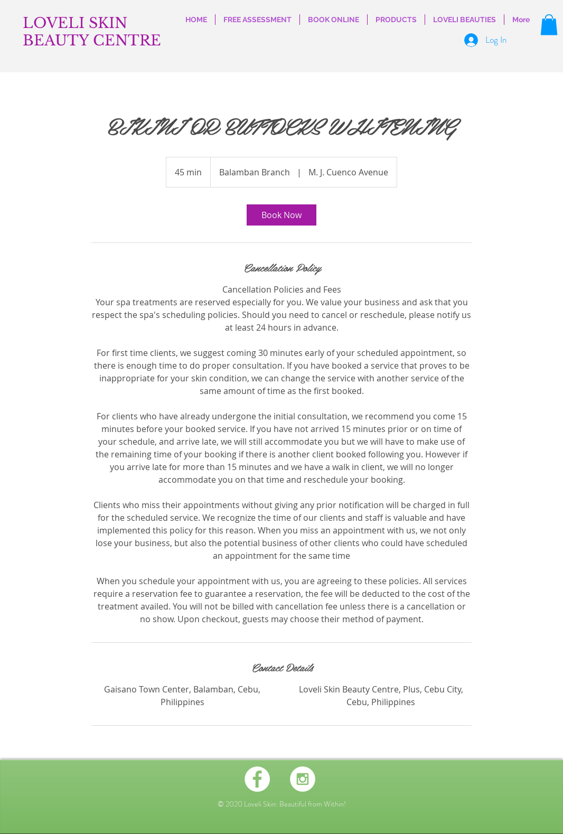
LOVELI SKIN (75, 23)
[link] (281, 215)
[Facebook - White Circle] (257, 779)
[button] (549, 24)
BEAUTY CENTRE (92, 40)
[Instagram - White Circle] (302, 779)
